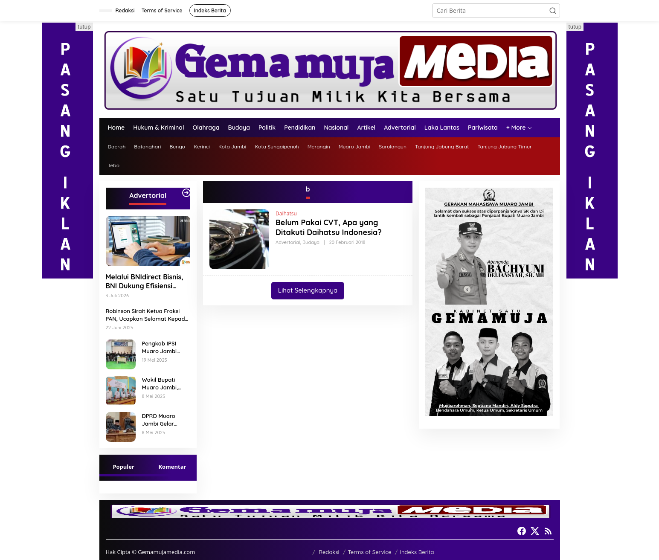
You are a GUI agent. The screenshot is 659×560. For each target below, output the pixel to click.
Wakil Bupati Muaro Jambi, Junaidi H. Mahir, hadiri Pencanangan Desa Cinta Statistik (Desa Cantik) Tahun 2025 (164, 383)
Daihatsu (286, 213)
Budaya (310, 242)
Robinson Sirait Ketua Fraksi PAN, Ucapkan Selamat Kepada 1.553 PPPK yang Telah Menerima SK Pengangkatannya (147, 315)
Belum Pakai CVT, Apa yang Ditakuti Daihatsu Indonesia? (329, 227)
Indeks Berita (417, 551)
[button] (553, 10)
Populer (123, 466)
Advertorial (288, 242)
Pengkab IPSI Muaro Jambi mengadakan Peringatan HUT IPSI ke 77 (163, 347)
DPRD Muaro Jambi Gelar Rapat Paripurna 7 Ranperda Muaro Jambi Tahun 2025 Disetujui (166, 419)
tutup (84, 26)
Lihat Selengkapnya (307, 290)
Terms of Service (369, 551)
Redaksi (329, 551)
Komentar (172, 466)
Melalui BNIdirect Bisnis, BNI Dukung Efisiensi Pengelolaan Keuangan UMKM (144, 281)
